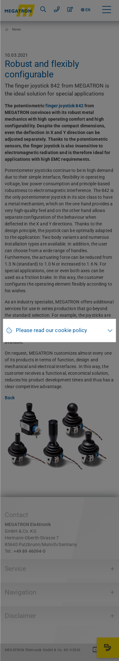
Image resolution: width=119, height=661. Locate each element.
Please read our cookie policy (51, 330)
